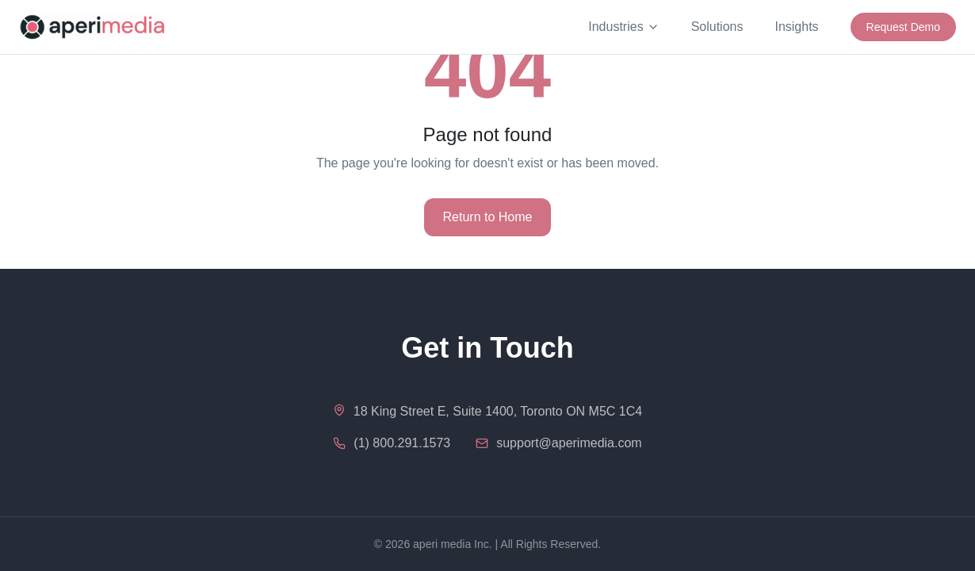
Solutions (717, 26)
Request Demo (903, 27)
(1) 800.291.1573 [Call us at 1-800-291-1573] (402, 443)
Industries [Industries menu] (623, 26)
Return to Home (488, 217)
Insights (796, 26)
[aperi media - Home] (92, 27)
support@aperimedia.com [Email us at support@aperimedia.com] (568, 443)
